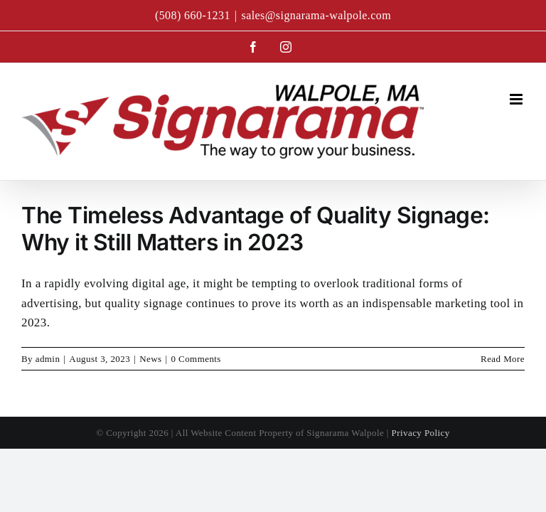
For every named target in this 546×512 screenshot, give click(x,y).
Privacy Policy (421, 432)
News (150, 358)
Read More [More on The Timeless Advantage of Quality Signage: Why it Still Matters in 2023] (503, 358)
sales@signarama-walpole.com (316, 15)
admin (48, 358)
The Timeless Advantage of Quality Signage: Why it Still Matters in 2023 (255, 228)
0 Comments (196, 358)
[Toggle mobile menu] (517, 99)
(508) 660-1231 (192, 15)
